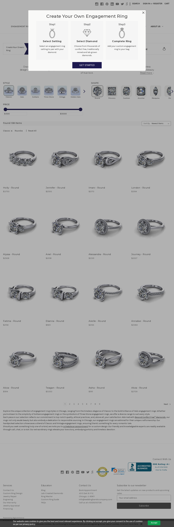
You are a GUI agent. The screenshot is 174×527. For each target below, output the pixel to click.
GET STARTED (87, 65)
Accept (154, 523)
